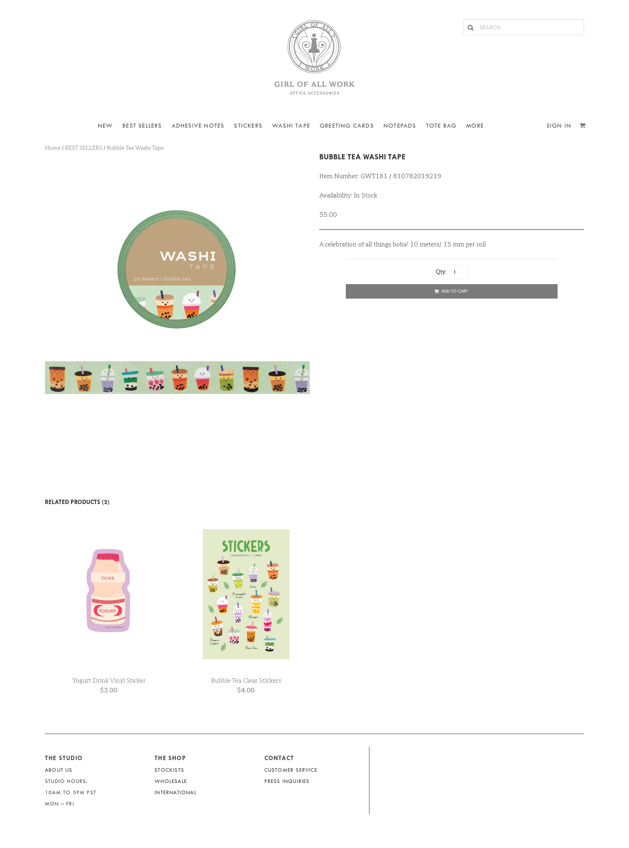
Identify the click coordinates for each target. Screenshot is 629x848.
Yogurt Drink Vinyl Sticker (109, 680)
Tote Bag (441, 125)
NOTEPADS (399, 125)
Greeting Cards (347, 125)
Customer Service (290, 770)
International (175, 792)
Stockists (169, 770)
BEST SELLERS (142, 125)
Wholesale (170, 781)
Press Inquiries (287, 781)
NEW (105, 125)
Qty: (441, 271)
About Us (59, 770)
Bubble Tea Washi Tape (362, 156)
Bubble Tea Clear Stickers (246, 680)
